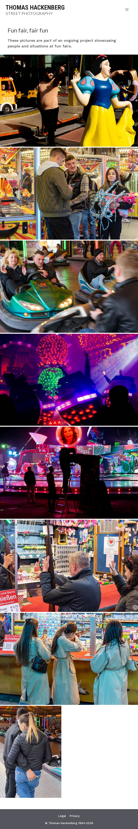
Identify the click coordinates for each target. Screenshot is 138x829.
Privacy (75, 816)
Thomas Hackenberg (35, 7)
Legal (62, 816)
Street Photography (29, 13)
